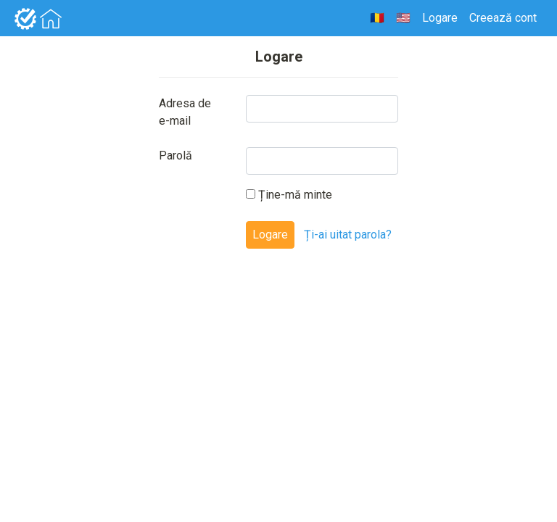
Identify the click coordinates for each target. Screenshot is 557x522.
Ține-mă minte (289, 195)
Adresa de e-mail (185, 112)
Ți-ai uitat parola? (348, 234)
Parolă (175, 155)
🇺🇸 (403, 18)
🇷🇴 (377, 18)
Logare (440, 18)
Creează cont (503, 18)
